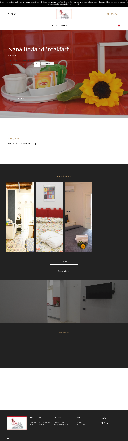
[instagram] (11, 14)
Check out (26, 61)
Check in (13, 61)
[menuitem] (54, 25)
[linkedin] (15, 14)
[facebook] (8, 14)
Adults (37, 61)
